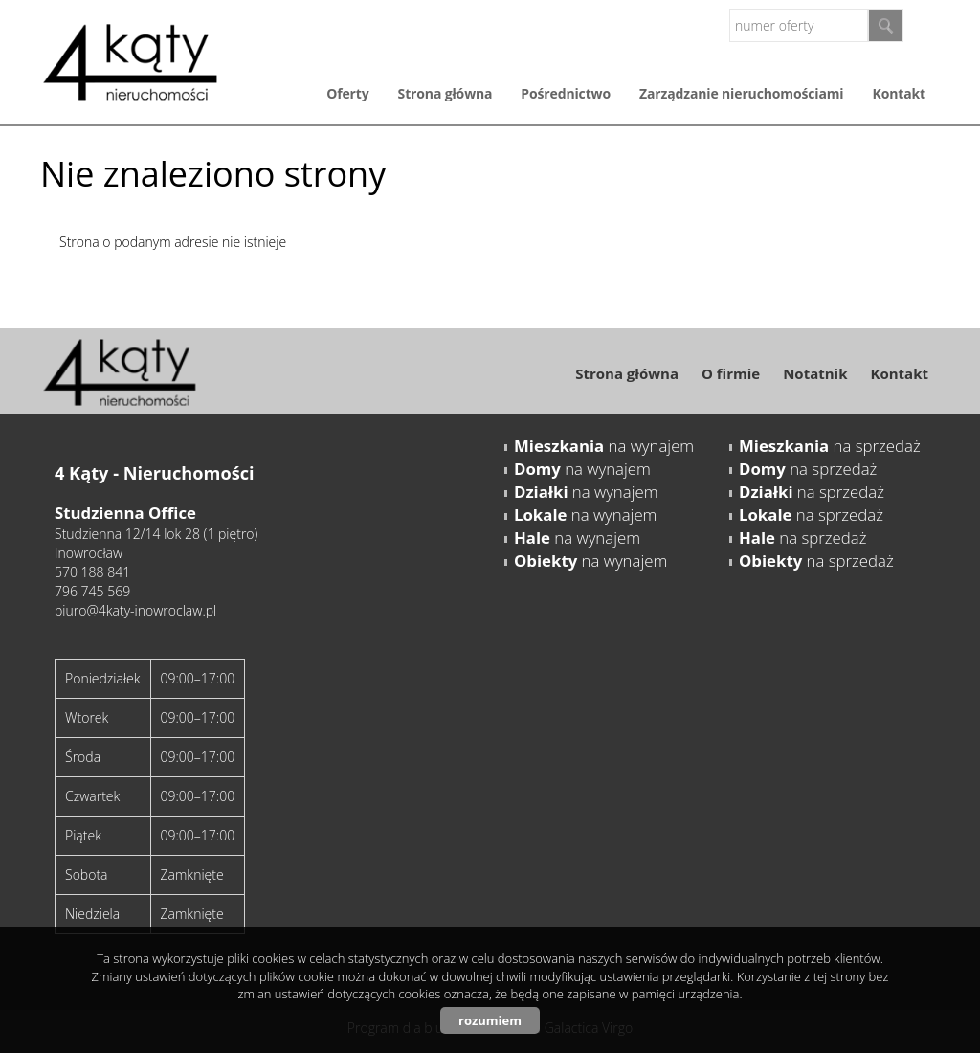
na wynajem (604, 446)
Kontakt (899, 93)
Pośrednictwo (566, 93)
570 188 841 (92, 572)
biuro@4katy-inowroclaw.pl (135, 610)
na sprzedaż (830, 446)
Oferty (347, 93)
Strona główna (445, 93)
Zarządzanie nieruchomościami (741, 93)
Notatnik (815, 373)
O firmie (731, 373)
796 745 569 (92, 591)
